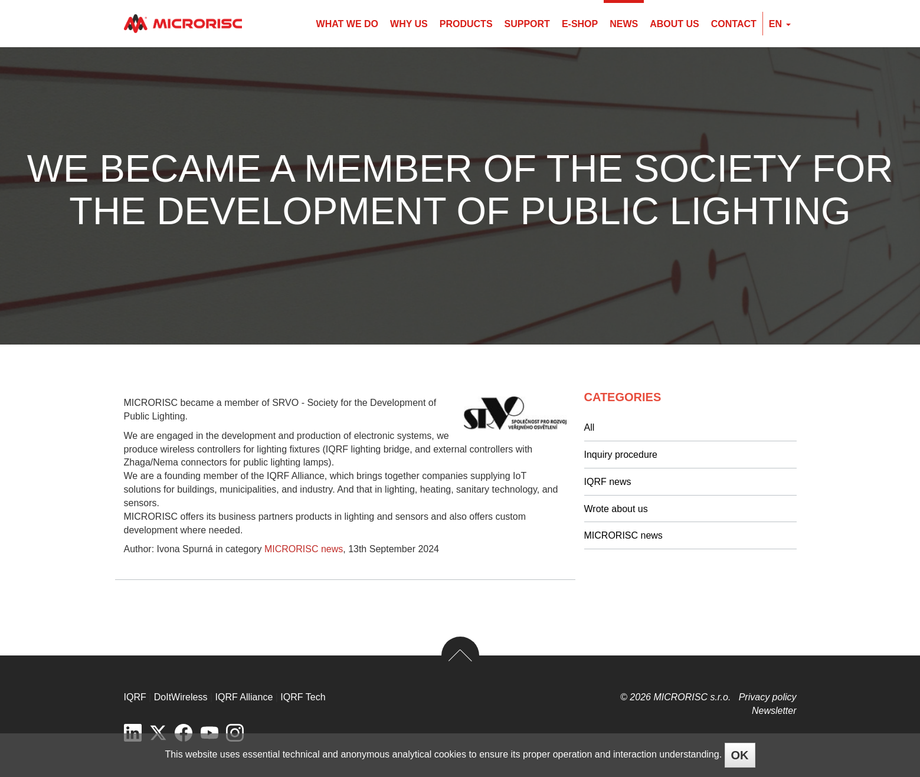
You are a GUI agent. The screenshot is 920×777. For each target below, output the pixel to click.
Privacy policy (768, 697)
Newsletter (774, 711)
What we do (347, 24)
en (780, 24)
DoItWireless (181, 697)
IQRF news (607, 482)
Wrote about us (616, 509)
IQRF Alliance (244, 697)
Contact (734, 24)
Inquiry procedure (621, 455)
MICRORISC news (303, 549)
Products (466, 24)
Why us (409, 24)
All (589, 427)
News (624, 24)
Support (527, 24)
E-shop (580, 24)
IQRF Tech (302, 697)
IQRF (135, 697)
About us (674, 24)
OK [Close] (740, 755)
